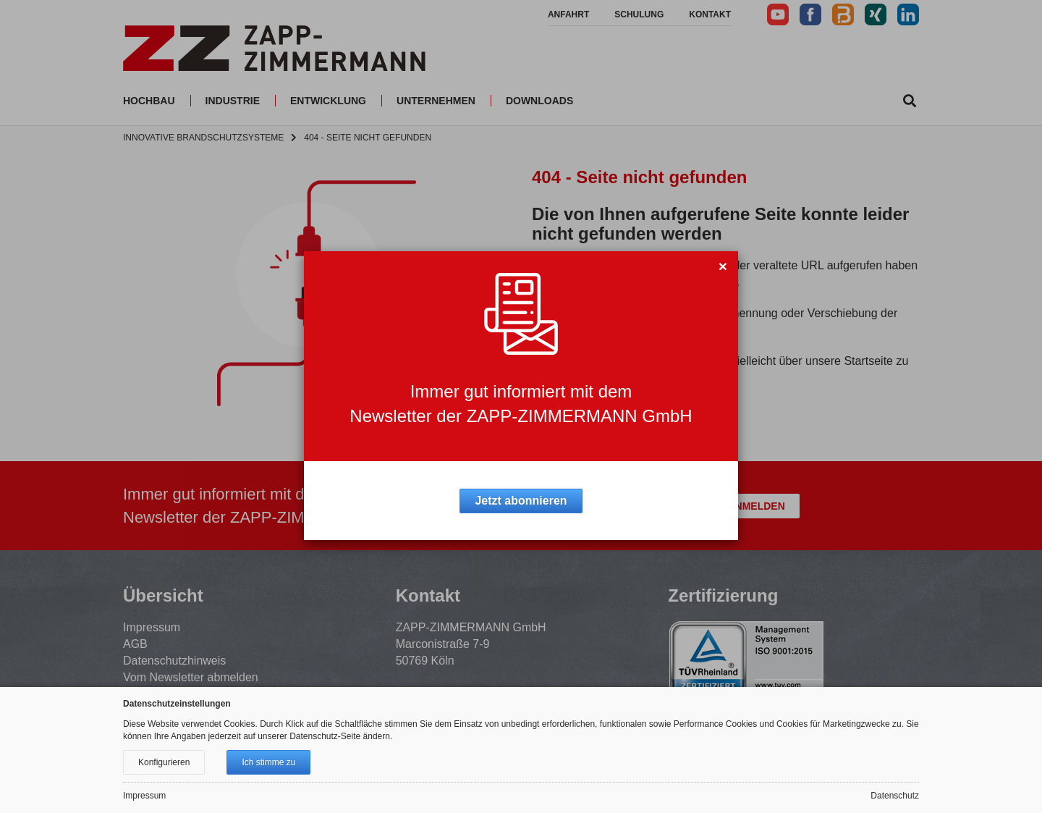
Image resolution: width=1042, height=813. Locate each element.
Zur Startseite (584, 412)
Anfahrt (568, 14)
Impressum (151, 627)
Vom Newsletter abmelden (190, 677)
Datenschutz (895, 796)
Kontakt (710, 14)
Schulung (639, 14)
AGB (135, 644)
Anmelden (755, 506)
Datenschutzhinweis (174, 660)
